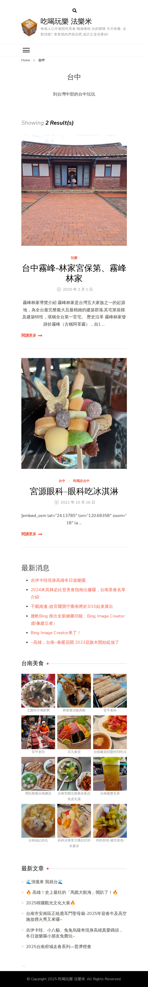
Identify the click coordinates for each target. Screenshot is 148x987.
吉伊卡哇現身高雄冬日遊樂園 (58, 580)
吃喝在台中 (81, 481)
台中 (62, 481)
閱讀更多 (28, 335)
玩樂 (74, 258)
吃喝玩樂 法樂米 (66, 21)
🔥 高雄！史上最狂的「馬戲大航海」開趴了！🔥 (72, 892)
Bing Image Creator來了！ (56, 633)
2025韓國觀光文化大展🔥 (50, 903)
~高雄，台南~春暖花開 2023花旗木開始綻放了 (75, 642)
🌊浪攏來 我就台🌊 (44, 882)
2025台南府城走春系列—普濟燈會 (58, 946)
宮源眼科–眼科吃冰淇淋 (74, 491)
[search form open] (74, 10)
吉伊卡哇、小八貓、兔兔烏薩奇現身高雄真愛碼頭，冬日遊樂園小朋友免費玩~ (74, 933)
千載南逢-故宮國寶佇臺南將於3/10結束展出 (72, 606)
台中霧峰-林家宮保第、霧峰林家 (74, 273)
